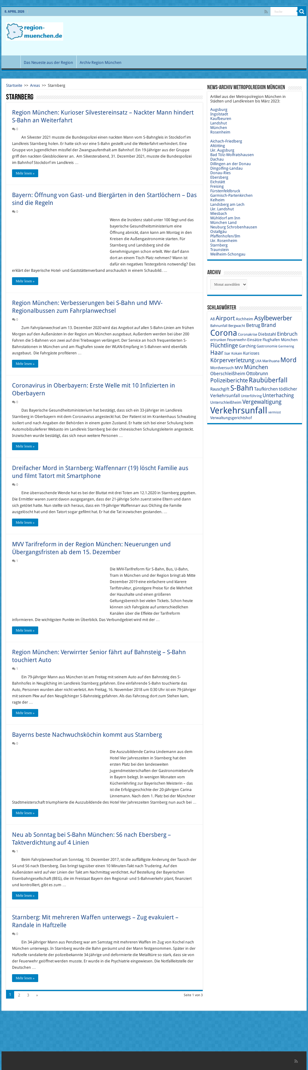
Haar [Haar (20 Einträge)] (216, 352)
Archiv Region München (101, 62)
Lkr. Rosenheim (223, 240)
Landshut (218, 123)
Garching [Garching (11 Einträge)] (247, 346)
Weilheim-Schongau (227, 254)
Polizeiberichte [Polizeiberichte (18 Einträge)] (229, 380)
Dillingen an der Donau (230, 164)
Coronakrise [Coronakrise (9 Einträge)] (247, 334)
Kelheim (217, 200)
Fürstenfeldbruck (225, 191)
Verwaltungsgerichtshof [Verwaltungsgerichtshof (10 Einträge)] (231, 418)
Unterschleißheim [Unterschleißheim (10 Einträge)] (226, 402)
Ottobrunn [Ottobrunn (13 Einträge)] (257, 373)
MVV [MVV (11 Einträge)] (239, 367)
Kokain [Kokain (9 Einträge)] (236, 353)
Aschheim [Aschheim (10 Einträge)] (244, 319)
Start (12, 61)
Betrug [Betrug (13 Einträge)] (253, 325)
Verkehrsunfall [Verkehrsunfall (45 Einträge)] (238, 410)
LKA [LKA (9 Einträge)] (258, 361)
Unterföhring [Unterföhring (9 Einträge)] (251, 396)
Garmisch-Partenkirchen (231, 195)
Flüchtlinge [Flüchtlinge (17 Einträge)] (224, 345)
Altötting (217, 145)
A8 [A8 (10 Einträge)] (212, 319)
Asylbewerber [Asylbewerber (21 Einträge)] (273, 318)
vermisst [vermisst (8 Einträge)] (274, 412)
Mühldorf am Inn (225, 218)
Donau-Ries (220, 173)
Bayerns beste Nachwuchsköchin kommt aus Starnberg (87, 734)
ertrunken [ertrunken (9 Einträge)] (218, 340)
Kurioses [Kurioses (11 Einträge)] (251, 353)
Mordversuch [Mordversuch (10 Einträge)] (222, 368)
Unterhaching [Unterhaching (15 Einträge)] (278, 395)
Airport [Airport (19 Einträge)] (225, 318)
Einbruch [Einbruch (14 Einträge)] (287, 334)
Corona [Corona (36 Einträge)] (223, 332)
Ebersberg (219, 177)
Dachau (217, 159)
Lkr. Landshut (222, 209)
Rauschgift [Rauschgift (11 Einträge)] (219, 389)
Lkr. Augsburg (222, 150)
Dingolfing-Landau (226, 168)
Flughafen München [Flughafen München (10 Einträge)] (280, 339)
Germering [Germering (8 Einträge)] (286, 346)
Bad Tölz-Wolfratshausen (232, 154)
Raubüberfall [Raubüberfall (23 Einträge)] (268, 380)
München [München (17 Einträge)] (256, 367)
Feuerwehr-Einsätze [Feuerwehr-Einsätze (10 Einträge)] (244, 339)
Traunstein (219, 249)
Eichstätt (217, 182)
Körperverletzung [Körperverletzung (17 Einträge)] (232, 360)
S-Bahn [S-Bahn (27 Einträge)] (241, 388)
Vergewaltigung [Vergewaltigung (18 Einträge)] (262, 401)
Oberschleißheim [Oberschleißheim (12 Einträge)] (227, 373)
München (218, 127)
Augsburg (218, 109)
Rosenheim (220, 132)
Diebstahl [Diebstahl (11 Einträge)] (267, 334)
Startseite (14, 85)
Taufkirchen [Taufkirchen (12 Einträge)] (266, 389)
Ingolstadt (219, 114)
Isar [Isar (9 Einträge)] (227, 353)
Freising (217, 186)
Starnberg (219, 245)
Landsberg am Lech (227, 204)
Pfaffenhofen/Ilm (225, 236)
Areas (35, 85)
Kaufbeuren (220, 118)
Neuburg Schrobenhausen (233, 227)
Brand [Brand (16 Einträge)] (268, 325)
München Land (223, 222)
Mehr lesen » (25, 173)
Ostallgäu (218, 231)
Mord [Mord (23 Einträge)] (288, 360)
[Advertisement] (192, 35)
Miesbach (218, 213)
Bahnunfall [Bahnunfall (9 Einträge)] (218, 326)
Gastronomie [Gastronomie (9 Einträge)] (267, 346)
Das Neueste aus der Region (48, 62)
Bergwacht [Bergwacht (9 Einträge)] (236, 326)
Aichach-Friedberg (226, 141)
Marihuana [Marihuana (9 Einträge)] (270, 361)
